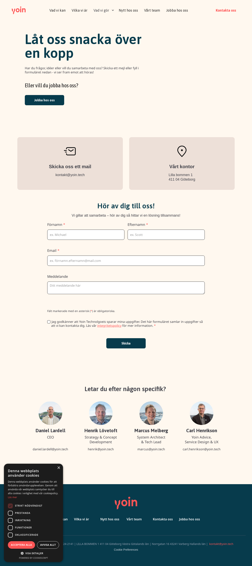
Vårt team (152, 10)
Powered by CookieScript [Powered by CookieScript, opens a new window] (33, 557)
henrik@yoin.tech (101, 449)
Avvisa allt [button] (48, 545)
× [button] (58, 467)
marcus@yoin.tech (151, 449)
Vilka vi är (79, 10)
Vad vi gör (101, 10)
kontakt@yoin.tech (70, 175)
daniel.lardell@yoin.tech (50, 449)
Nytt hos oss (128, 10)
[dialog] (33, 513)
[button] (103, 10)
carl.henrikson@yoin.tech (201, 449)
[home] (19, 10)
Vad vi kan (57, 10)
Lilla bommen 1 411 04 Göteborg (182, 177)
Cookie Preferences (126, 549)
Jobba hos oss (177, 10)
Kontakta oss (226, 10)
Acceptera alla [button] (21, 545)
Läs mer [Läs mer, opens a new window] (12, 497)
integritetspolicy (109, 325)
